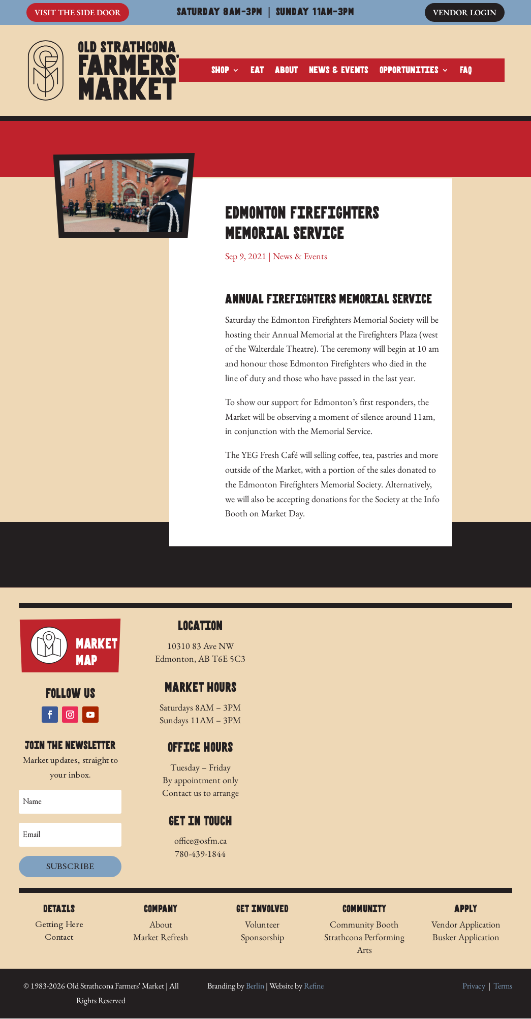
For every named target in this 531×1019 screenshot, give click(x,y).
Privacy (473, 986)
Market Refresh (160, 937)
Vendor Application (466, 924)
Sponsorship (262, 937)
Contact (59, 937)
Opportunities (409, 71)
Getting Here (59, 924)
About (286, 71)
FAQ (466, 71)
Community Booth (364, 924)
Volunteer (262, 924)
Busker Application (465, 937)
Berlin (255, 986)
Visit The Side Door (78, 12)
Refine (314, 986)
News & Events (338, 71)
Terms (502, 986)
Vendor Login (464, 12)
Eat (257, 71)
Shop (220, 71)
